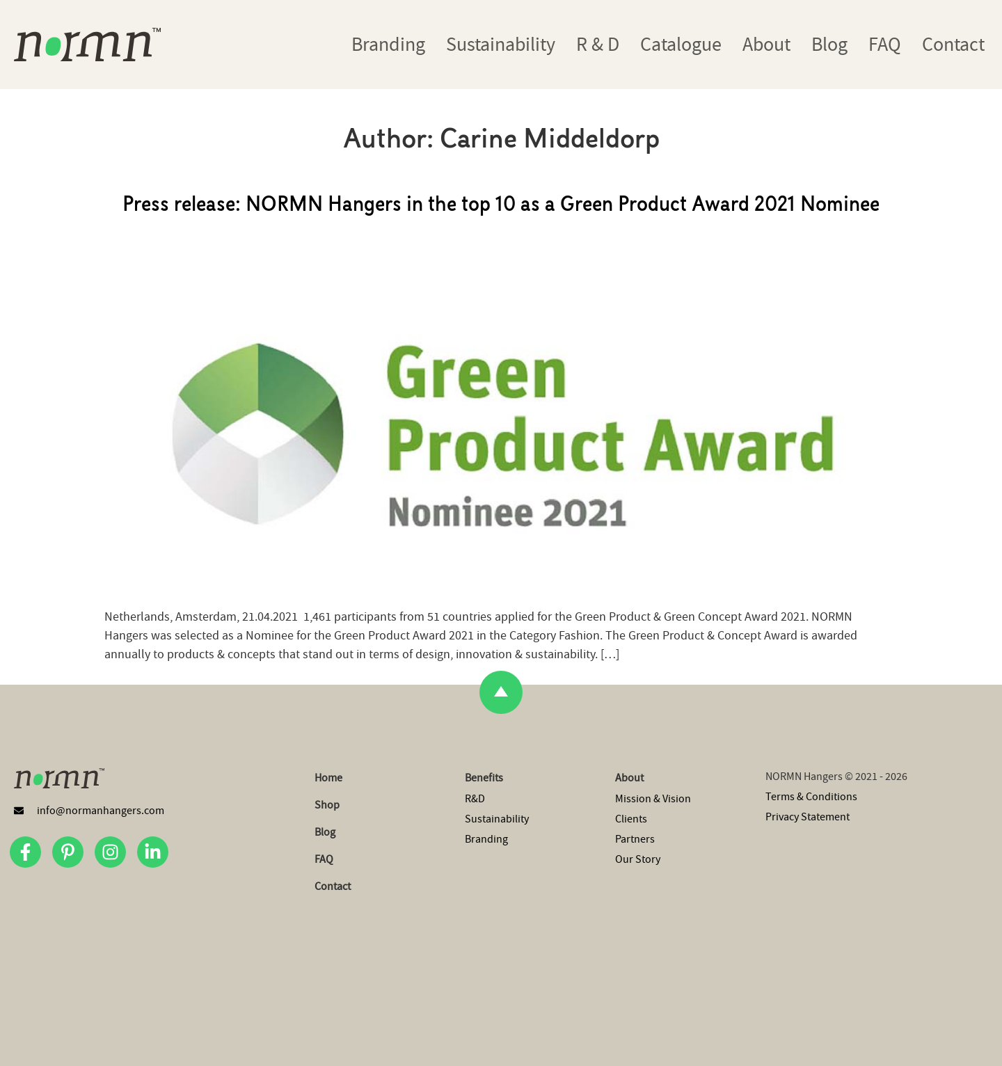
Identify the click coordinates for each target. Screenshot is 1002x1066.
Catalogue (681, 44)
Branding (388, 44)
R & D (597, 44)
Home (328, 778)
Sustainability (500, 44)
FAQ (884, 44)
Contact (953, 44)
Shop (327, 805)
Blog (829, 44)
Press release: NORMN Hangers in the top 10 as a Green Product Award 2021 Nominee (501, 205)
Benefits (484, 778)
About (766, 44)
